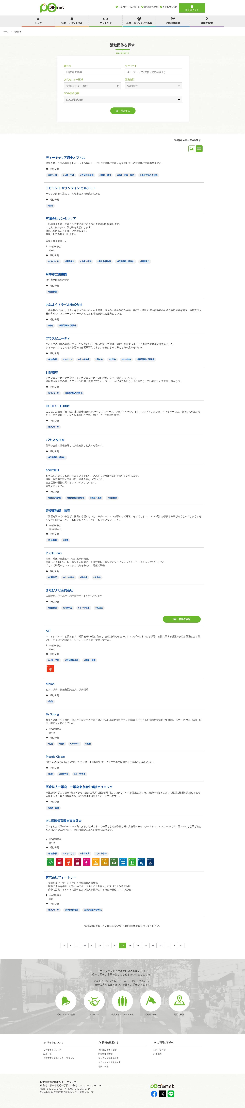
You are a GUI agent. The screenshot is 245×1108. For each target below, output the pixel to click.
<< (63, 945)
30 (160, 945)
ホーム (6, 31)
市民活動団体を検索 (107, 1049)
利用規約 (157, 1054)
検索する (123, 110)
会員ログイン (192, 8)
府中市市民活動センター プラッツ (58, 1058)
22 (99, 945)
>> (181, 945)
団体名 (67, 65)
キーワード (131, 65)
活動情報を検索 (105, 1054)
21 (92, 945)
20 (84, 945)
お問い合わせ (159, 1049)
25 (122, 945)
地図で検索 (103, 1066)
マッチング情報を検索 (108, 1058)
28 (145, 945)
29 (153, 945)
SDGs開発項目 (71, 93)
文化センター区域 (73, 79)
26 (130, 945)
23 (107, 945)
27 (137, 945)
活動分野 (130, 79)
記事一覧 (47, 1054)
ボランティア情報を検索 (109, 1062)
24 (114, 945)
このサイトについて (52, 1049)
